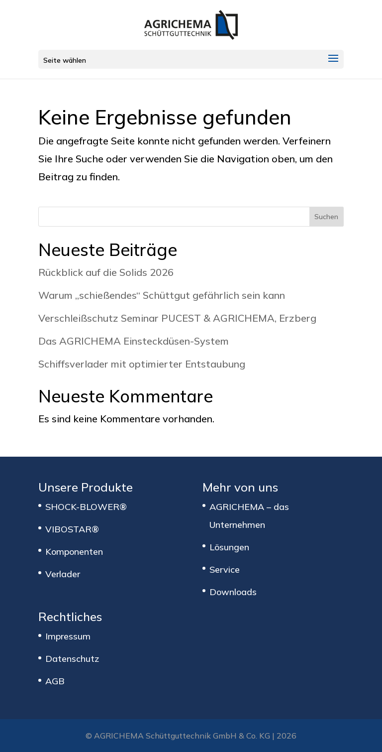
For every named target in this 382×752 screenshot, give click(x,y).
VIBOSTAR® (72, 529)
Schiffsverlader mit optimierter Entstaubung (141, 364)
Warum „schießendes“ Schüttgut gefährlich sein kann (161, 295)
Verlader (62, 574)
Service (224, 569)
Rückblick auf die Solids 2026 (106, 272)
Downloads (233, 592)
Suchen (326, 216)
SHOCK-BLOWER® (86, 506)
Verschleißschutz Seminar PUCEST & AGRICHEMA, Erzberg (177, 318)
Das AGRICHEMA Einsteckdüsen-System (133, 341)
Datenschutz (72, 658)
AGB (55, 681)
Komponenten (74, 551)
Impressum (68, 636)
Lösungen (229, 547)
